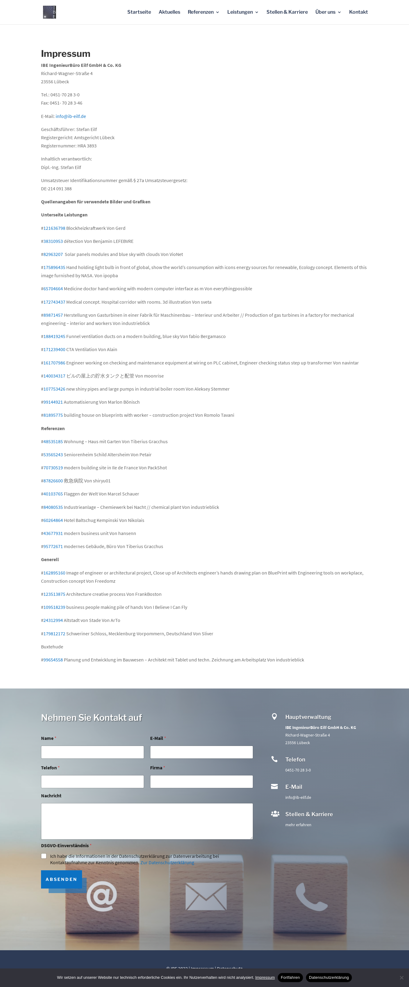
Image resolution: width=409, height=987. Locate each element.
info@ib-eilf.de (71, 116)
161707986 (54, 363)
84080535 (53, 507)
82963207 (53, 254)
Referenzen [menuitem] (201, 12)
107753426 (54, 389)
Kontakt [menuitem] (358, 12)
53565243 (53, 454)
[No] (401, 978)
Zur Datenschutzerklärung (167, 862)
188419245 (54, 336)
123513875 (54, 594)
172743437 (54, 302)
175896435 (54, 267)
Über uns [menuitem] (325, 12)
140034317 (54, 376)
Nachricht (51, 796)
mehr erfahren (298, 824)
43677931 (53, 533)
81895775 (53, 415)
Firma (157, 768)
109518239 (54, 607)
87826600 (53, 481)
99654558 (53, 660)
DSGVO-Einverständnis (66, 845)
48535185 (53, 441)
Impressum (265, 977)
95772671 (53, 546)
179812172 (54, 633)
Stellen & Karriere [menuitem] (287, 12)
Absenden (61, 879)
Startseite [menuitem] (139, 12)
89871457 (53, 315)
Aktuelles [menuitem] (169, 12)
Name (49, 738)
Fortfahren (290, 977)
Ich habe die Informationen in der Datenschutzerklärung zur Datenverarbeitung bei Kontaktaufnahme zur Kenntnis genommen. (134, 859)
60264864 (53, 520)
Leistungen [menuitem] (240, 12)
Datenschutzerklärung (329, 977)
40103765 (53, 494)
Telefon (50, 768)
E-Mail (158, 738)
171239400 (54, 349)
